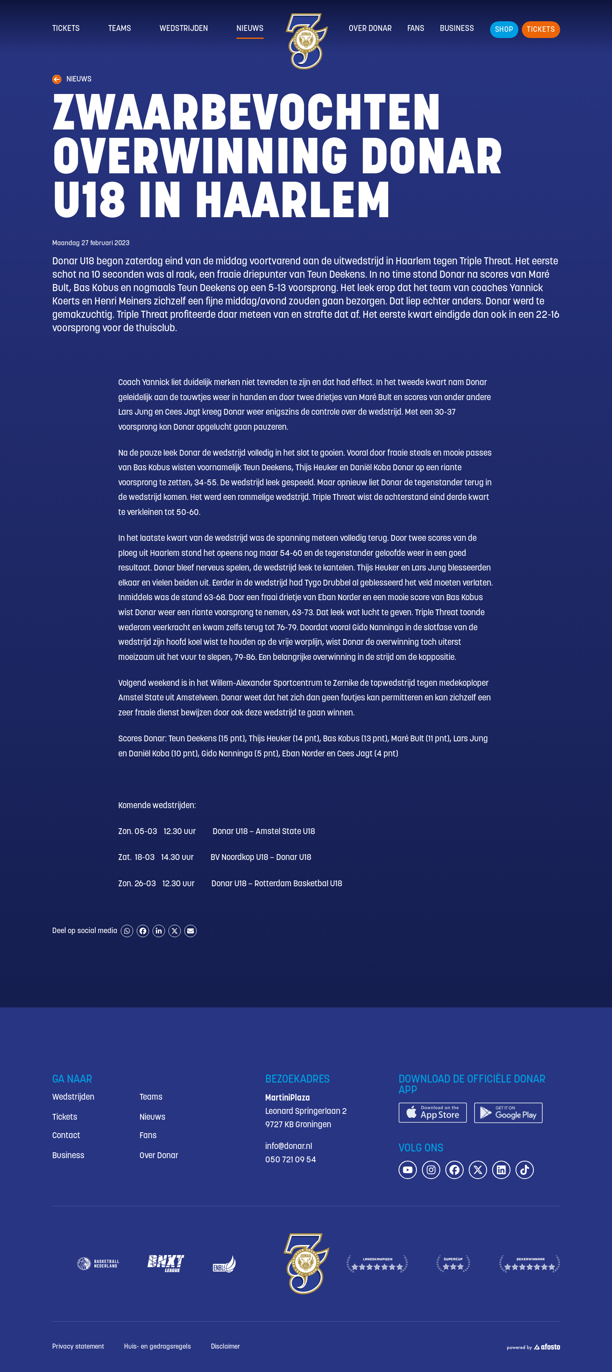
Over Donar (370, 29)
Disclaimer (225, 1347)
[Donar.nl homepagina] (306, 41)
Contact (66, 1136)
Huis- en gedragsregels (157, 1347)
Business (457, 29)
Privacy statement (78, 1347)
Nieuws (250, 29)
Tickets (66, 29)
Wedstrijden (184, 29)
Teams (119, 29)
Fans (415, 29)
